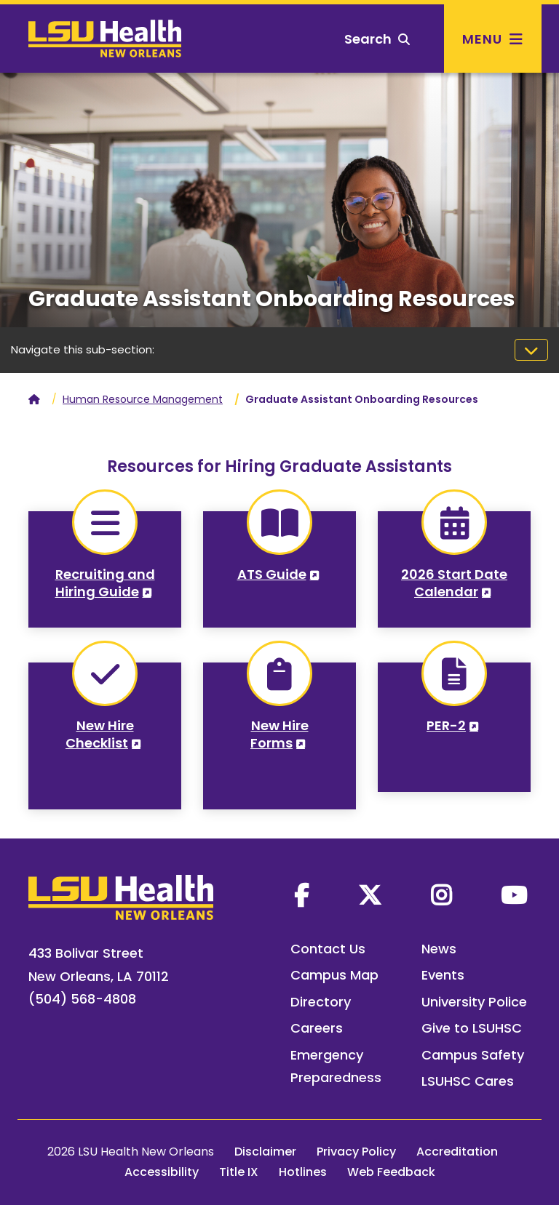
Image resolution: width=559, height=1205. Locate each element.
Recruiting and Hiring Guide (105, 583)
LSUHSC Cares (467, 1081)
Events (442, 975)
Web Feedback (391, 1172)
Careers (316, 1028)
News (438, 949)
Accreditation (457, 1151)
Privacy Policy (356, 1151)
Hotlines (303, 1172)
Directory (320, 1002)
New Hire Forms (279, 734)
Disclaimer (265, 1151)
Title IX (238, 1172)
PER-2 (446, 725)
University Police (474, 1002)
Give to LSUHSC (471, 1028)
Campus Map (334, 975)
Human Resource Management (143, 399)
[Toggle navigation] (531, 350)
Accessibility (161, 1172)
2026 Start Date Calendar (454, 583)
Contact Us (327, 949)
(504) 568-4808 (82, 999)
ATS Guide (271, 574)
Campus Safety (472, 1055)
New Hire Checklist (100, 734)
